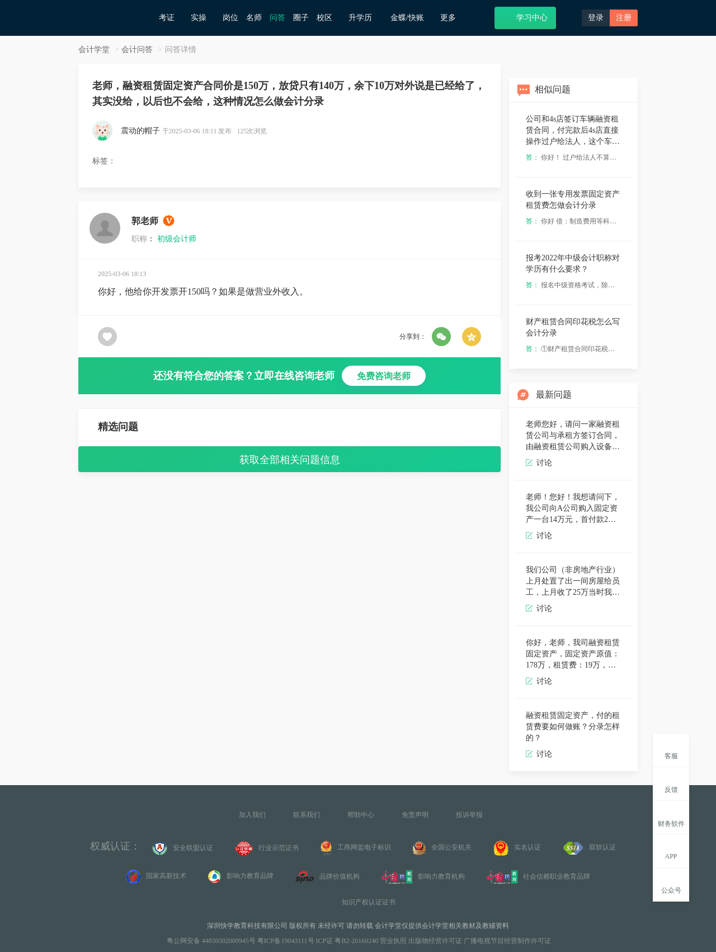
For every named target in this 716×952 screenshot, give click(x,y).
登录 (596, 17)
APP (671, 850)
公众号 (671, 884)
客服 (671, 749)
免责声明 (415, 815)
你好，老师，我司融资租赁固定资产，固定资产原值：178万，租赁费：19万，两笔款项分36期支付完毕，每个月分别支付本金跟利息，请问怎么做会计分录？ (573, 654)
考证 (171, 17)
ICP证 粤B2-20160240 (347, 941)
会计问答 (137, 49)
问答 (277, 17)
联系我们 (306, 815)
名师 (254, 17)
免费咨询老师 (384, 376)
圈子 (301, 17)
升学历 (365, 17)
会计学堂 (94, 49)
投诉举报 (469, 815)
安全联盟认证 (182, 848)
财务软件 (671, 817)
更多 (452, 17)
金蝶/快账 (411, 17)
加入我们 (252, 815)
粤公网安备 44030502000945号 (210, 941)
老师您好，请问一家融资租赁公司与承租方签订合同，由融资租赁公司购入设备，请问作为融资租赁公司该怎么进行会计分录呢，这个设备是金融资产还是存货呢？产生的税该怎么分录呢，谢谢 (573, 436)
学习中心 (525, 17)
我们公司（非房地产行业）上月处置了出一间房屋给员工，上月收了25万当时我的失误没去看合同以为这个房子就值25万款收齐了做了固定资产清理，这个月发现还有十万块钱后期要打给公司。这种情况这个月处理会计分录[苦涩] (573, 582)
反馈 (671, 783)
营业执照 (393, 941)
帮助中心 (360, 815)
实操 (203, 17)
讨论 (539, 463)
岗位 (230, 17)
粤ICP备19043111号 (285, 941)
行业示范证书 (267, 848)
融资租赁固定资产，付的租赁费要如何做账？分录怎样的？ (573, 726)
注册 (624, 17)
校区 (329, 17)
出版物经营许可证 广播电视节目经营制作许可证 (479, 941)
